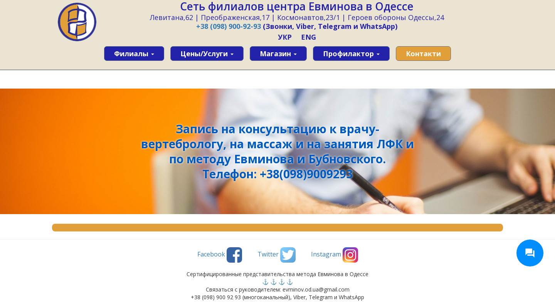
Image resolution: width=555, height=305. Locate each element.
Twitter (276, 255)
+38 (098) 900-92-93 (228, 26)
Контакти (423, 53)
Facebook (219, 255)
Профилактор (351, 53)
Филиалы (134, 53)
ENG (308, 37)
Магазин (278, 53)
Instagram (334, 255)
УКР (285, 37)
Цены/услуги (207, 53)
